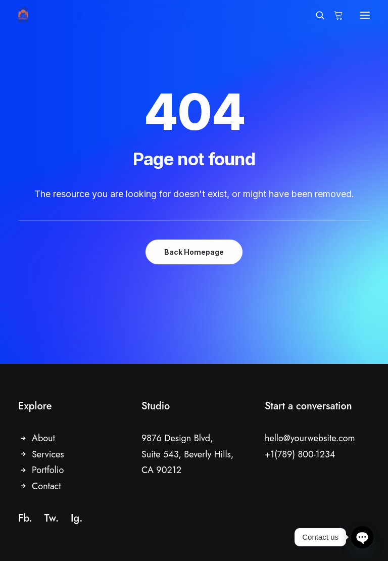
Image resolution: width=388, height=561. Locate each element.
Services (48, 454)
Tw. (51, 518)
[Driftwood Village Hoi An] (23, 15)
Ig (75, 518)
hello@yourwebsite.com (310, 438)
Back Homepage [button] (194, 252)
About (43, 438)
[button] (365, 15)
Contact (46, 486)
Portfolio (48, 470)
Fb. (25, 518)
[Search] (316, 15)
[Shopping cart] (334, 15)
